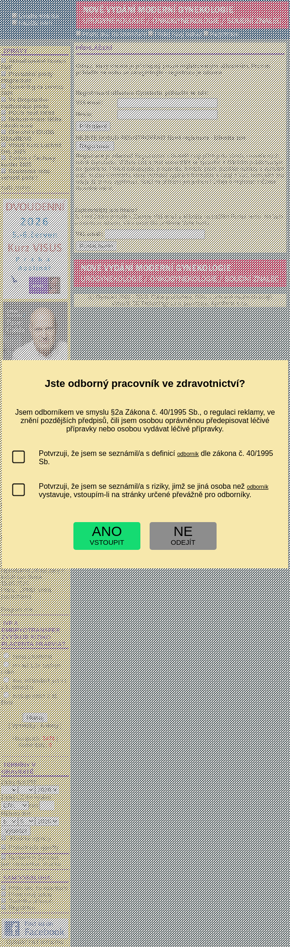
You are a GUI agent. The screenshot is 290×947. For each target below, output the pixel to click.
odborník (188, 454)
